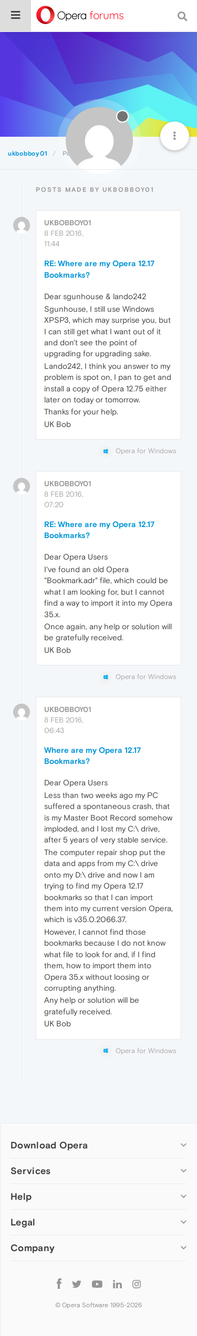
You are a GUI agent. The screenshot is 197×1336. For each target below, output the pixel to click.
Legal (23, 1222)
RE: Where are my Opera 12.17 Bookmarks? (99, 269)
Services (30, 1170)
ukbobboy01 (67, 222)
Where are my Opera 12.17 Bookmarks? (92, 755)
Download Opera (49, 1145)
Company (33, 1247)
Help (21, 1196)
